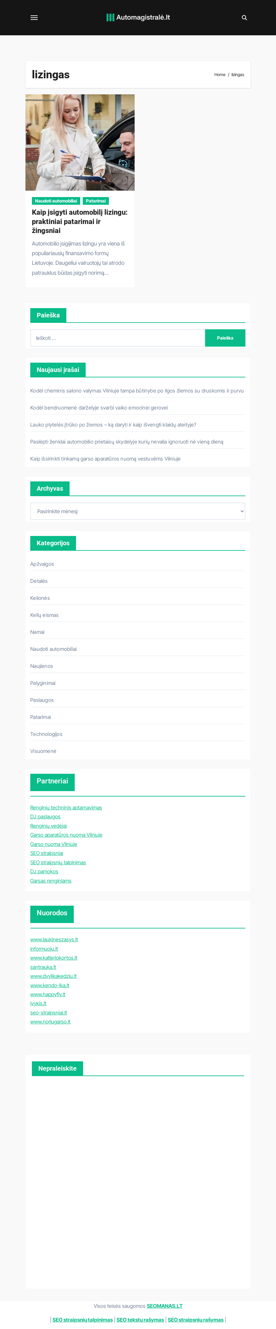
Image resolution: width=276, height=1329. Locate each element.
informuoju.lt (44, 948)
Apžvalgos (42, 564)
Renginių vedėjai (48, 826)
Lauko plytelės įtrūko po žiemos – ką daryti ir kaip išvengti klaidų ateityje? (113, 424)
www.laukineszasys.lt (54, 939)
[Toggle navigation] (34, 17)
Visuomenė (43, 751)
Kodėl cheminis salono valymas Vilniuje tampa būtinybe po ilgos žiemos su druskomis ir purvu (137, 390)
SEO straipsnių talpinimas (58, 862)
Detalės (39, 581)
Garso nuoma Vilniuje (53, 844)
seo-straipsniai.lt (48, 1012)
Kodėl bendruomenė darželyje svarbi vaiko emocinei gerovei (99, 407)
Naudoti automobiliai (56, 200)
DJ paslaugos (45, 816)
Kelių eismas (44, 615)
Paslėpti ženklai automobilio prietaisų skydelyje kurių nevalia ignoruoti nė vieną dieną (126, 441)
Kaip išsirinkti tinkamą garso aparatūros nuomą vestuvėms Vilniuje (105, 458)
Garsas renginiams (50, 880)
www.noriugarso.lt (50, 1021)
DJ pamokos (44, 871)
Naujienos (41, 666)
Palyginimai (42, 683)
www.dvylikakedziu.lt (53, 976)
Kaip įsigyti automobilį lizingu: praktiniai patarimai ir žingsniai (80, 221)
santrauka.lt (43, 967)
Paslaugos (42, 700)
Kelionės (40, 598)
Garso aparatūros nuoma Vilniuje (66, 835)
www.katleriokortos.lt (53, 957)
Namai (37, 632)
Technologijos (46, 734)
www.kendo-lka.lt (49, 985)
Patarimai (96, 200)
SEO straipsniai (46, 853)
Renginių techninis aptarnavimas (66, 807)
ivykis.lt (38, 1003)
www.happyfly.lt (47, 994)
